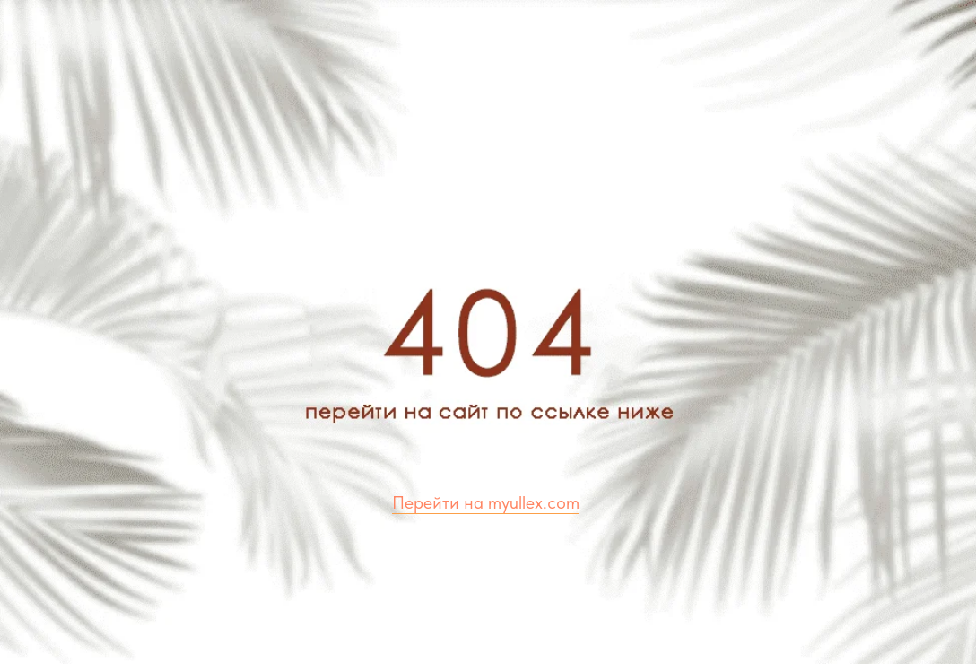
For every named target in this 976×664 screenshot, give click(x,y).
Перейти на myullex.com (486, 502)
